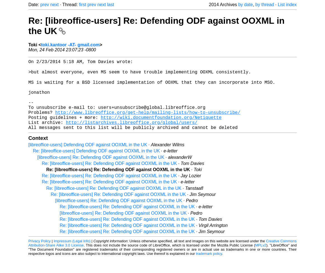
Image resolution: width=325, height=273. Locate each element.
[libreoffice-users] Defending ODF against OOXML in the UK (88, 159)
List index (287, 4)
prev (44, 4)
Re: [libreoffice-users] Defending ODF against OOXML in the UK (96, 166)
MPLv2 (260, 260)
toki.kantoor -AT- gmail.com (70, 44)
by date (245, 4)
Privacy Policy (40, 256)
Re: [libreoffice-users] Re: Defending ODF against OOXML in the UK (109, 178)
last (110, 4)
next (54, 4)
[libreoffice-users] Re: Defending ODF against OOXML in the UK (100, 172)
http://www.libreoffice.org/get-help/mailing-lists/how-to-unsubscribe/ (147, 124)
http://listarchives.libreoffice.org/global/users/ (131, 136)
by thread (264, 4)
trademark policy (209, 269)
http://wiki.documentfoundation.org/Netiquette (161, 130)
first (82, 4)
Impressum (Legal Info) (72, 256)
